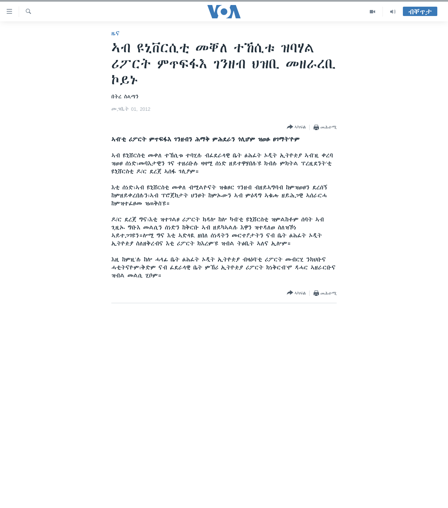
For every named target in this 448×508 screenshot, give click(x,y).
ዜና (115, 33)
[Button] (296, 127)
